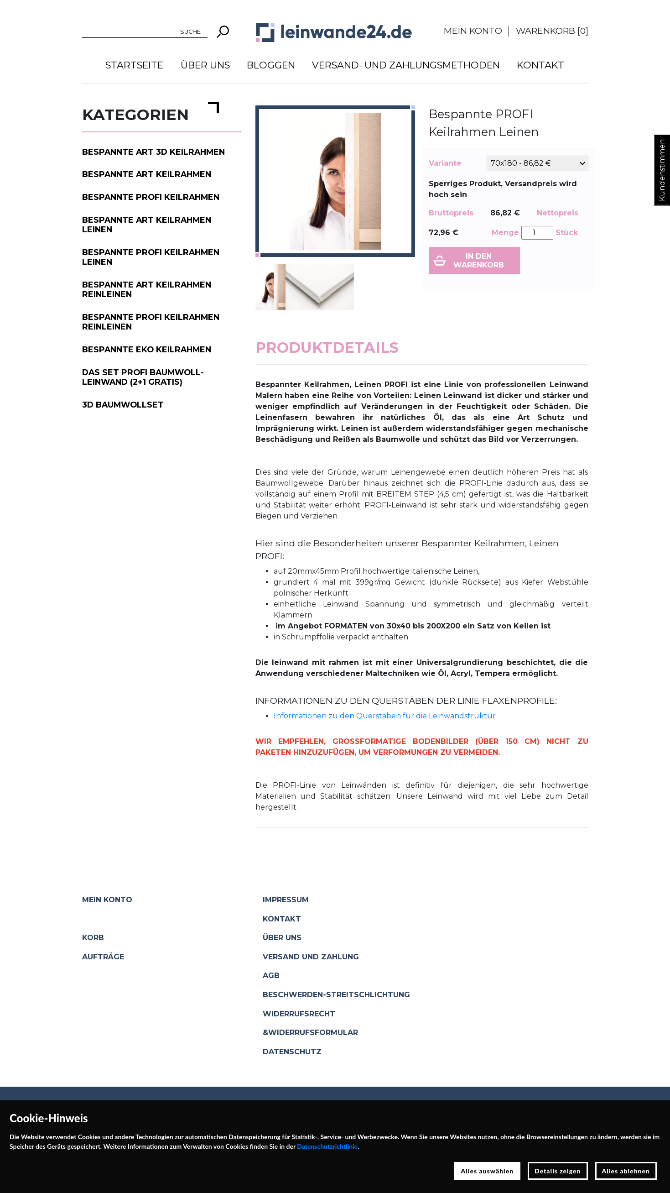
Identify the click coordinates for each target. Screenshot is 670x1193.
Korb (93, 937)
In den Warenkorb (478, 260)
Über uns (205, 65)
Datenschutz (292, 1051)
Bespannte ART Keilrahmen (146, 174)
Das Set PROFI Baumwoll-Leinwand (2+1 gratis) (143, 377)
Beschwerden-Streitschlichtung (336, 994)
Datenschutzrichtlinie (327, 1146)
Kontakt (540, 65)
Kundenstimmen (662, 170)
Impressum (286, 899)
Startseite (134, 65)
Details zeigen (558, 1171)
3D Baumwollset (123, 404)
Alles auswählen (487, 1171)
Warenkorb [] (552, 30)
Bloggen (271, 65)
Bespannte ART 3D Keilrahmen (153, 152)
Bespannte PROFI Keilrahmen (150, 197)
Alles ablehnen (626, 1171)
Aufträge (103, 956)
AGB (271, 975)
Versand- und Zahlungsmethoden (406, 65)
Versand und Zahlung (311, 956)
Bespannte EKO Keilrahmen (146, 349)
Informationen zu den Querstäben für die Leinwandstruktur (385, 716)
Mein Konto (473, 30)
